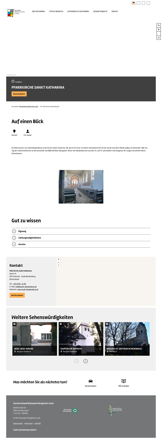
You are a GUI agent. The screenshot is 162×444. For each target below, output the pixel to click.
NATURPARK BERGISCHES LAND (28, 106)
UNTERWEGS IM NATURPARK (78, 11)
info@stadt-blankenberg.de (26, 287)
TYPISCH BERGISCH (56, 11)
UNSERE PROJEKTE (100, 11)
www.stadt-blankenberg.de (27, 289)
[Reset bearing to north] (58, 265)
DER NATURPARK (38, 11)
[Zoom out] (58, 262)
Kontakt (38, 423)
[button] (138, 3)
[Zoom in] (58, 259)
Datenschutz (18, 423)
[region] (106, 281)
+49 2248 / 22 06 (19, 284)
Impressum (28, 423)
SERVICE (114, 11)
